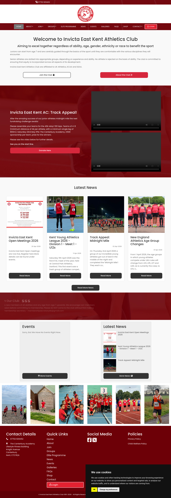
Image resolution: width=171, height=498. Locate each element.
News (83, 26)
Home (18, 26)
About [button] (29, 26)
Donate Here (45, 150)
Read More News (86, 287)
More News (126, 375)
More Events (45, 375)
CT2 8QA (15, 455)
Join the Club (46, 75)
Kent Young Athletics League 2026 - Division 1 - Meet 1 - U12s (134, 347)
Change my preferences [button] (108, 489)
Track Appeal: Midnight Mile (131, 360)
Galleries (105, 26)
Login (150, 26)
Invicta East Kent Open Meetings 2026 (133, 333)
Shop (125, 26)
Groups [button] (51, 26)
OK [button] (94, 489)
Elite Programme (68, 26)
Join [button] (40, 26)
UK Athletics (60, 66)
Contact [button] (137, 26)
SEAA (79, 66)
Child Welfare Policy (137, 443)
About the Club (124, 75)
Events (93, 26)
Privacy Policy (134, 439)
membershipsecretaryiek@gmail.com (24, 310)
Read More (24, 275)
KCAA (69, 66)
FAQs (116, 26)
